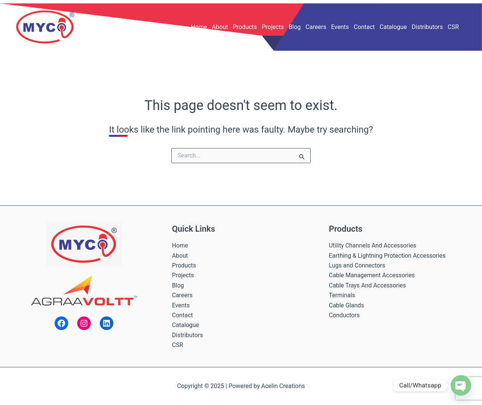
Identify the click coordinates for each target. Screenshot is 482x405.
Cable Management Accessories (372, 275)
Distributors (427, 27)
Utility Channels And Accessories (373, 245)
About (220, 27)
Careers (315, 27)
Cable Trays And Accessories (367, 285)
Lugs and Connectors (357, 265)
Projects (273, 27)
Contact (364, 27)
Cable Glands (346, 305)
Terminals (342, 295)
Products (245, 27)
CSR (453, 27)
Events (340, 27)
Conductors (344, 315)
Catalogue (393, 27)
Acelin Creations (283, 386)
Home (199, 27)
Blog (295, 27)
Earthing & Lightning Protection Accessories (387, 255)
